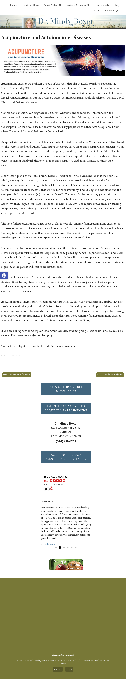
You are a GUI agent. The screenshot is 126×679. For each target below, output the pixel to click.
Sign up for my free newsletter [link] (66, 389)
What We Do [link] (51, 5)
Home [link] (13, 5)
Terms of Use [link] (96, 660)
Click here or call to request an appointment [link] (66, 408)
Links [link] (97, 10)
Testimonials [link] (102, 5)
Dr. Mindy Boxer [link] (30, 5)
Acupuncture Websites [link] (27, 660)
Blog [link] (116, 5)
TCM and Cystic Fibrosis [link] (110, 374)
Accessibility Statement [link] (63, 654)
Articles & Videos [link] (76, 5)
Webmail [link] (57, 669)
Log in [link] (69, 669)
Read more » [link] (49, 543)
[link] (4, 275)
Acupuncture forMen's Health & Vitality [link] (66, 457)
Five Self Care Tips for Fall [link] (16, 374)
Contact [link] (109, 10)
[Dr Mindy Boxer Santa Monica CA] (63, 614)
